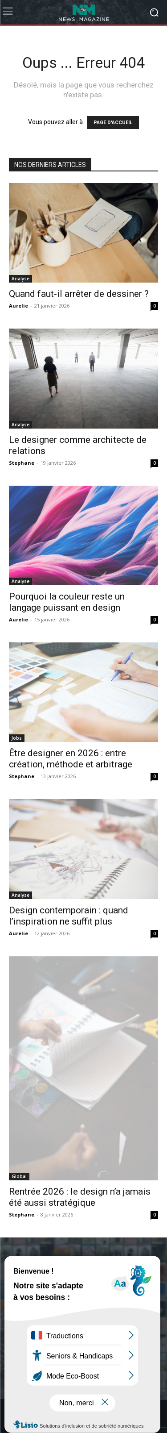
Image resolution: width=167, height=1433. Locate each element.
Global (19, 1176)
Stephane (21, 462)
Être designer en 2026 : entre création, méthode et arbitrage (70, 759)
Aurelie (18, 305)
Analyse (20, 278)
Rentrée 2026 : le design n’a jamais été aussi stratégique (80, 1197)
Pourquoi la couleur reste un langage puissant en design (67, 602)
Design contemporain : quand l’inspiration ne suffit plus (68, 916)
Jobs (17, 738)
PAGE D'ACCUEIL (113, 122)
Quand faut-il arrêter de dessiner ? (79, 293)
